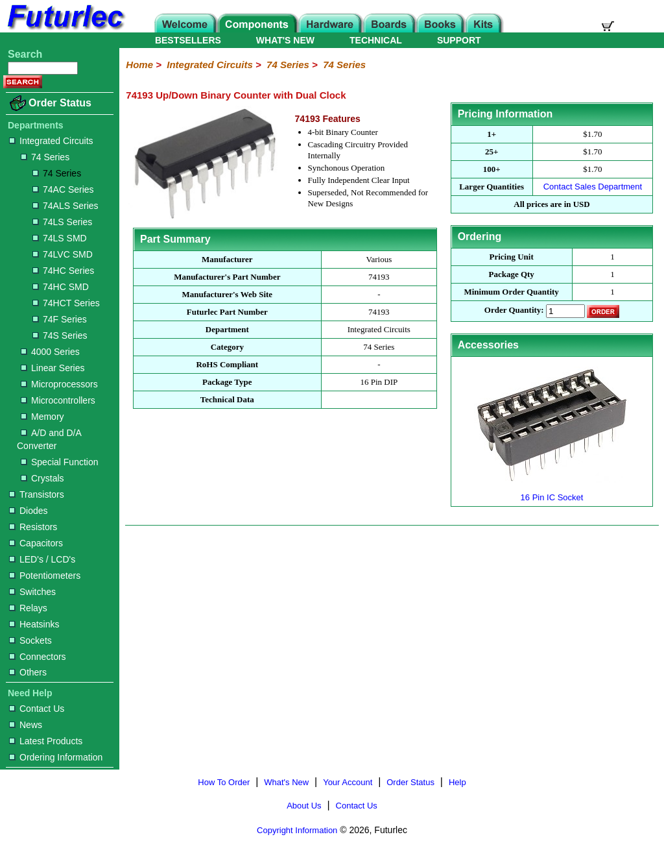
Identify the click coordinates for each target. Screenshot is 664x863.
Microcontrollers (58, 400)
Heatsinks (34, 624)
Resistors (33, 527)
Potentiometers (44, 575)
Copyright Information (297, 830)
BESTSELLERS (188, 40)
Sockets (30, 640)
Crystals (42, 478)
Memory (42, 416)
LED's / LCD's (42, 559)
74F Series (59, 319)
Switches (32, 592)
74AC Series (63, 189)
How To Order (224, 782)
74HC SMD (60, 287)
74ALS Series (65, 206)
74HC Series (63, 270)
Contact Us (36, 708)
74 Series (45, 157)
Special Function (60, 462)
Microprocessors (59, 384)
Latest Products (45, 741)
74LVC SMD (62, 254)
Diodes (28, 510)
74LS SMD (59, 238)
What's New (286, 782)
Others (28, 672)
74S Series (59, 335)
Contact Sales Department (592, 186)
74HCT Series (66, 303)
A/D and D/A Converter (49, 439)
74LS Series (62, 222)
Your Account (347, 782)
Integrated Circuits (51, 141)
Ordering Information (55, 757)
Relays (28, 608)
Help (457, 782)
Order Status (60, 102)
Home (139, 64)
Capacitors (36, 543)
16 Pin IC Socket (552, 492)
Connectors (37, 656)
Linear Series (53, 368)
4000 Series (50, 351)
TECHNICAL (376, 40)
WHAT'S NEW (285, 40)
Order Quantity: (514, 310)
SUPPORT (459, 40)
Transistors (36, 494)
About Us (304, 805)
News (25, 725)
